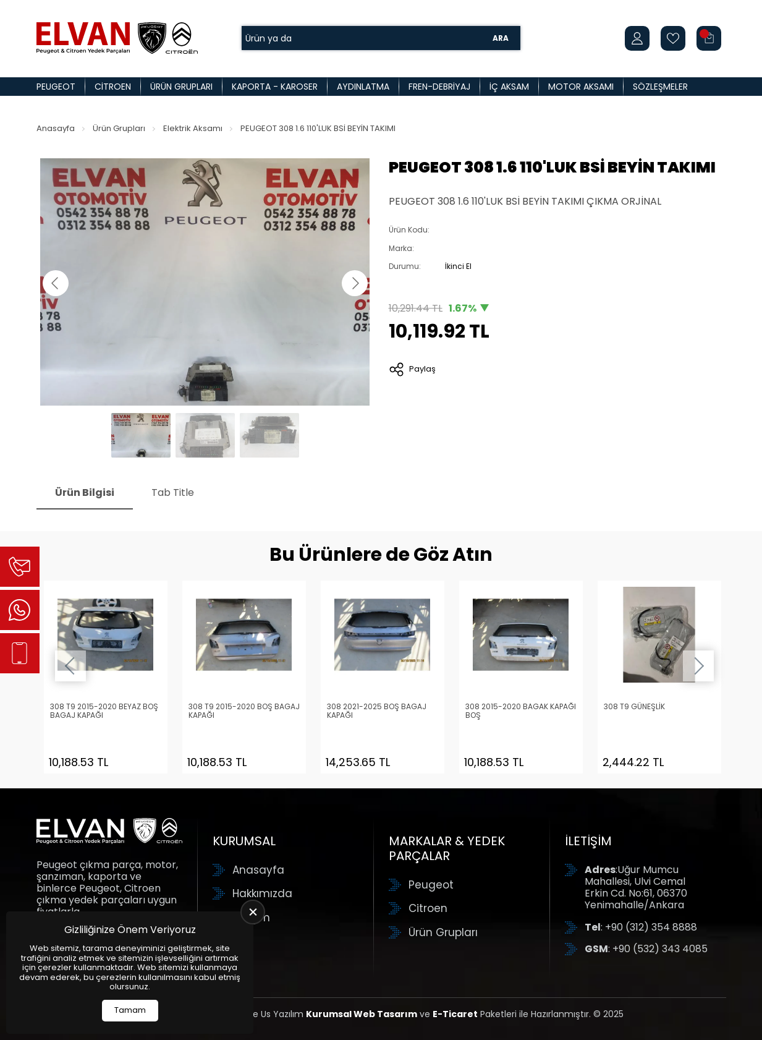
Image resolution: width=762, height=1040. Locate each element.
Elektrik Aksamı (192, 128)
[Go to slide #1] (141, 435)
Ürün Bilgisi (84, 492)
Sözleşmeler (660, 86)
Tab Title (172, 492)
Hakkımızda (262, 893)
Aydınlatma (363, 86)
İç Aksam (509, 86)
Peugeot (55, 86)
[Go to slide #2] (205, 435)
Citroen (113, 86)
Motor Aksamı (581, 86)
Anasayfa (55, 128)
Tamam (130, 1010)
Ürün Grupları (181, 86)
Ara (501, 38)
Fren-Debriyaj (439, 86)
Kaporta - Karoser (275, 86)
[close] (252, 912)
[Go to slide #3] (269, 435)
